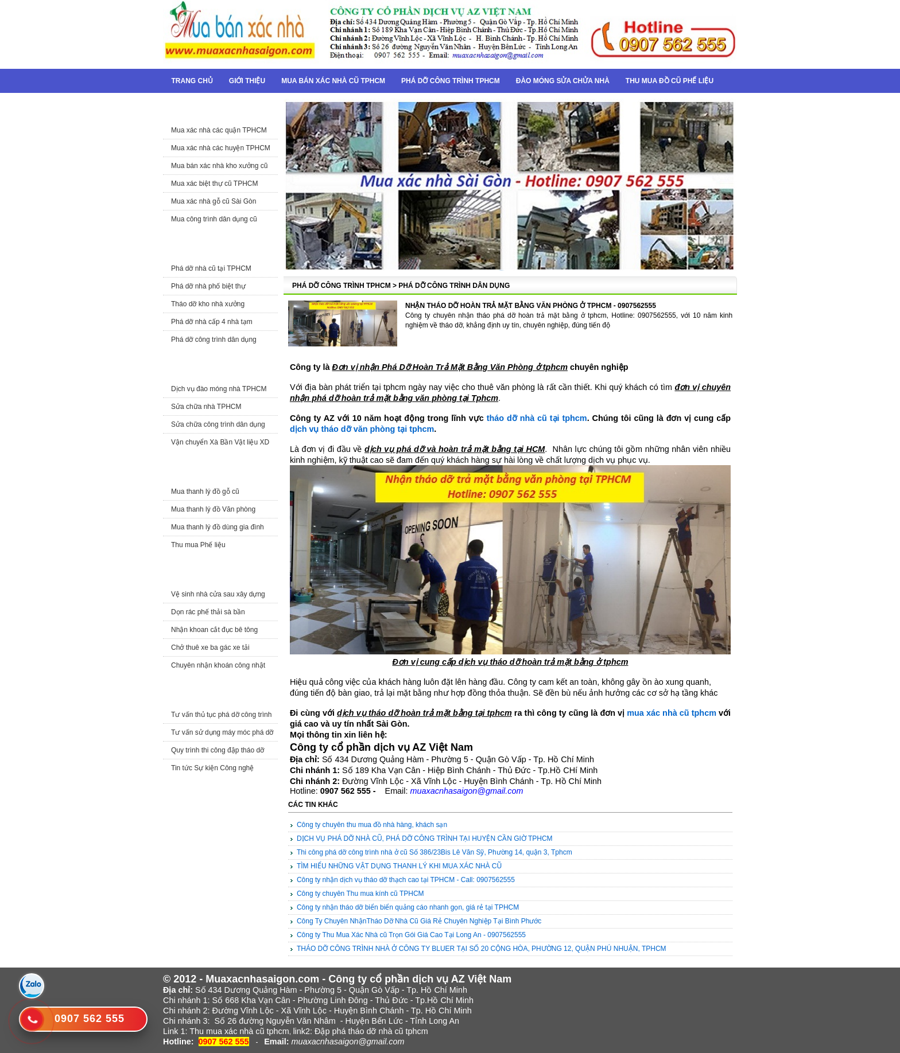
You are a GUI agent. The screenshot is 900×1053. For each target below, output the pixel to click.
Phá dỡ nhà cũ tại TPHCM (211, 268)
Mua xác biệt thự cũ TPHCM (214, 184)
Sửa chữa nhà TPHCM (206, 407)
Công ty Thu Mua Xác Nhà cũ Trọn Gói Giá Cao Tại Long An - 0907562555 (411, 935)
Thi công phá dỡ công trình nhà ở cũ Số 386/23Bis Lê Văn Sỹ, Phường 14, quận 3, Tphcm (434, 852)
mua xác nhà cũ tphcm (671, 712)
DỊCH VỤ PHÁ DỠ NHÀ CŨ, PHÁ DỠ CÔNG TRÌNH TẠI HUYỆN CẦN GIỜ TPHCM (425, 838)
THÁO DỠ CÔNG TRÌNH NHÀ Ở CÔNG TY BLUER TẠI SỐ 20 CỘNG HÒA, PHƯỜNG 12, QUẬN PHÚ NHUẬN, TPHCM (481, 949)
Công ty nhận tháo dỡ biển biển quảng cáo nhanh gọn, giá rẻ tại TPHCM (408, 907)
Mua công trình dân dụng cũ (214, 219)
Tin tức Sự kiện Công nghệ (212, 768)
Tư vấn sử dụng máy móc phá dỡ (222, 732)
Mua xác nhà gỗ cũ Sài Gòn (213, 201)
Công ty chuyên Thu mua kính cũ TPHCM (360, 894)
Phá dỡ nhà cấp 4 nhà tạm (212, 322)
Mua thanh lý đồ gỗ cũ (205, 491)
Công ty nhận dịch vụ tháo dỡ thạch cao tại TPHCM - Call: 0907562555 (406, 880)
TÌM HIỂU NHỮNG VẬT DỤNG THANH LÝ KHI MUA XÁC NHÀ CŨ (399, 866)
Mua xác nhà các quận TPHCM (219, 130)
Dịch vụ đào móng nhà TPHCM (219, 389)
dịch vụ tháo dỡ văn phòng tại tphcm (362, 429)
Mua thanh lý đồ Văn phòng (213, 509)
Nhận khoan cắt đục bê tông (214, 630)
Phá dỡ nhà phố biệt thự (208, 286)
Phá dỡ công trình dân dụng (214, 340)
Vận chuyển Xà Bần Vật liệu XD (220, 442)
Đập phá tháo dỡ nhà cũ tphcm (371, 1031)
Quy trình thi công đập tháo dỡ (217, 750)
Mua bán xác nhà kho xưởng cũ (219, 166)
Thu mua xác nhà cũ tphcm (239, 1031)
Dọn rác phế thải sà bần (208, 612)
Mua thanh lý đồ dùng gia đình (217, 527)
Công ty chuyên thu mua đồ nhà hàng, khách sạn (372, 825)
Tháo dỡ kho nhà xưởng (208, 304)
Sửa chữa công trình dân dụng (218, 424)
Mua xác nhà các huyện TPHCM (220, 148)
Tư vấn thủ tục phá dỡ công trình (221, 715)
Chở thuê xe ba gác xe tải (210, 648)
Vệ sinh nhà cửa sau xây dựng (218, 594)
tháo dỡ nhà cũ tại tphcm (537, 418)
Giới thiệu (247, 81)
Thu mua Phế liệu (198, 545)
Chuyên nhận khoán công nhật (218, 665)
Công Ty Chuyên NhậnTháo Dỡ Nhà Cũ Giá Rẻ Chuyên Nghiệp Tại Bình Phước (419, 921)
